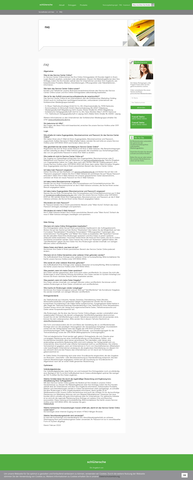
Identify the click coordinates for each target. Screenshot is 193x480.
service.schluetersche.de (94, 160)
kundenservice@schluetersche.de (59, 195)
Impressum (126, 5)
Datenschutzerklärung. (109, 476)
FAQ (120, 5)
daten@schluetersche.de (53, 321)
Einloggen (72, 5)
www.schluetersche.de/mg (59, 119)
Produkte (83, 5)
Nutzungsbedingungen (110, 5)
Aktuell (61, 5)
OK (184, 475)
